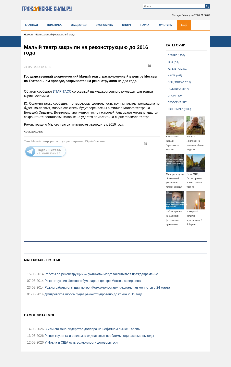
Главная (31, 24)
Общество (79, 24)
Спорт (126, 24)
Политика (54, 24)
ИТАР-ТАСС (62, 91)
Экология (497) (177, 102)
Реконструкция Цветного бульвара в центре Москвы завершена (92, 281)
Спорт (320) (175, 95)
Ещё (184, 24)
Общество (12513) (179, 82)
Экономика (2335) (179, 109)
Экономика (104, 24)
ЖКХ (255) (173, 62)
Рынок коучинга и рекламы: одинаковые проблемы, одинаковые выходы (99, 335)
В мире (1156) (176, 55)
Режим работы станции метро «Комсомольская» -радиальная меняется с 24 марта (107, 287)
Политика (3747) (178, 89)
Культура (165, 24)
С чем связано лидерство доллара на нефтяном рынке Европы (92, 329)
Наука (144, 24)
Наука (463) (175, 75)
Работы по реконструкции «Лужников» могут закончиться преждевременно (101, 274)
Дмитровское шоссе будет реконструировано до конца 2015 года (93, 294)
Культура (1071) (177, 68)
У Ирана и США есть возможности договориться (81, 342)
